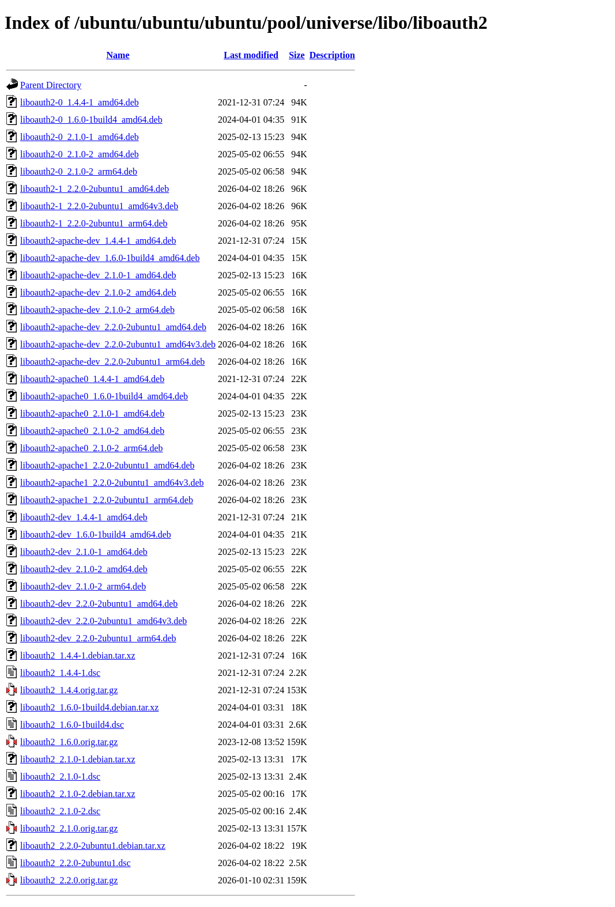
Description (332, 55)
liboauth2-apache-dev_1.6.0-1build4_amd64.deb (109, 258)
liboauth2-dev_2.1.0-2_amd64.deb (84, 569)
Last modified (251, 55)
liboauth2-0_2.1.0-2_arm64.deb (78, 171)
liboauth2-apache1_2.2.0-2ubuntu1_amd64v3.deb (112, 482)
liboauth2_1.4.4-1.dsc (60, 673)
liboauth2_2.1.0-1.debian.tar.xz (77, 759)
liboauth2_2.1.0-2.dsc (60, 811)
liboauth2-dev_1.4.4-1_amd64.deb (84, 517)
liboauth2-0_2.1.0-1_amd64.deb (79, 137)
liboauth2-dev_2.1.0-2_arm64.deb (83, 586)
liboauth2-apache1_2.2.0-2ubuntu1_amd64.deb (107, 465)
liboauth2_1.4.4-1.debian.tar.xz (77, 655)
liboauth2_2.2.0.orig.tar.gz (69, 880)
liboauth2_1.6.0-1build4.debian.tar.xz (89, 707)
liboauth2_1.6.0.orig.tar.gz (69, 742)
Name (118, 55)
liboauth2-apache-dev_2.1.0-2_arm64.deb (97, 310)
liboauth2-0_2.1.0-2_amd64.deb (79, 154)
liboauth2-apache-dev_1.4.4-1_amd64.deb (98, 240)
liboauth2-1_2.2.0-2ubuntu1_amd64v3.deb (99, 206)
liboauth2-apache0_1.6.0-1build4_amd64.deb (104, 396)
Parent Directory (50, 85)
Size (297, 55)
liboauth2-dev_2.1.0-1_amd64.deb (84, 552)
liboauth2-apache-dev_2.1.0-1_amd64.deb (98, 275)
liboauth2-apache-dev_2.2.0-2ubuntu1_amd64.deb (113, 327)
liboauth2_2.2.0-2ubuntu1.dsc (75, 863)
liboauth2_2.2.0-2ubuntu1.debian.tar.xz (92, 846)
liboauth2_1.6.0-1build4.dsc (72, 725)
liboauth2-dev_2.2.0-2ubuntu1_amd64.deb (99, 604)
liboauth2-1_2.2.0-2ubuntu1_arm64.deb (94, 223)
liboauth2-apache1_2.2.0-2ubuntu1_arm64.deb (106, 500)
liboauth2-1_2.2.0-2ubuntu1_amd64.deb (94, 189)
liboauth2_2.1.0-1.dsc (60, 776)
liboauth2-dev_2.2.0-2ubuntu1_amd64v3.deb (103, 621)
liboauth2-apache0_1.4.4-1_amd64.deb (92, 379)
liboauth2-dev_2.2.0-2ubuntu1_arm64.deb (98, 638)
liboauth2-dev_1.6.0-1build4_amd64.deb (95, 534)
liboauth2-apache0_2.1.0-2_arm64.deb (91, 448)
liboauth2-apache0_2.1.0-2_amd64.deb (92, 431)
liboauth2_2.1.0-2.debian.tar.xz (77, 794)
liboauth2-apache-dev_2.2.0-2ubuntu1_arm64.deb (112, 361)
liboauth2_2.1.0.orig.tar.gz (69, 828)
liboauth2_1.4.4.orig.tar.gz (69, 690)
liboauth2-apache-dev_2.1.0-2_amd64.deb (98, 292)
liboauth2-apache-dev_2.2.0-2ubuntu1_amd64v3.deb (118, 344)
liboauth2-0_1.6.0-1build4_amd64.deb (91, 119)
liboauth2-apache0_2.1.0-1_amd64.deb (92, 413)
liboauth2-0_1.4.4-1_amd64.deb (79, 102)
